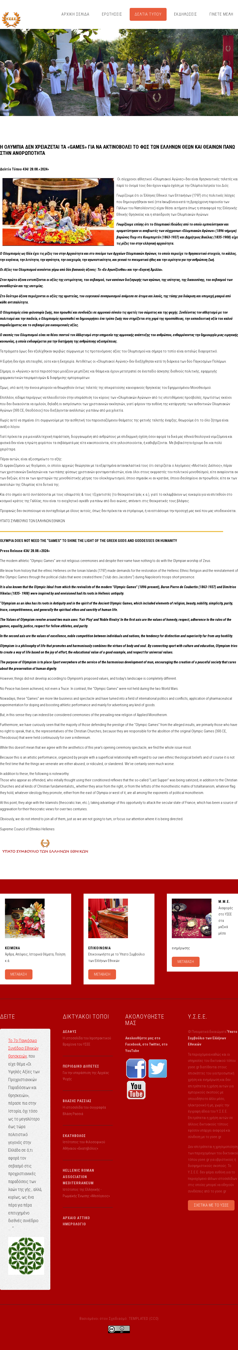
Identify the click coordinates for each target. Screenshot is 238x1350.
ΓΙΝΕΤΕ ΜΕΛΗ (221, 14)
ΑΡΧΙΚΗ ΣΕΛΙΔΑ (75, 14)
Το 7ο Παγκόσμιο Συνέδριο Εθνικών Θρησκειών (23, 1048)
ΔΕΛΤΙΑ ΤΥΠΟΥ (148, 14)
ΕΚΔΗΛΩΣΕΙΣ (185, 14)
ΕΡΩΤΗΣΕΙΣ (112, 14)
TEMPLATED (138, 1318)
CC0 (153, 1318)
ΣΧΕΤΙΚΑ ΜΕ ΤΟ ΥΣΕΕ (211, 1205)
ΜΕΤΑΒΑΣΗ (18, 974)
